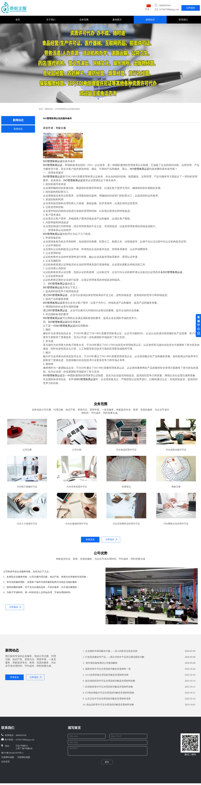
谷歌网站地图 (23, 757)
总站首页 (5, 761)
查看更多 (90, 539)
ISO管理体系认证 (52, 161)
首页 (17, 19)
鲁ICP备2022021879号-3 (12, 753)
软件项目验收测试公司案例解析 (100, 663)
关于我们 (50, 19)
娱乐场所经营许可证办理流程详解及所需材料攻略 (109, 681)
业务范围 (84, 19)
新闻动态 (150, 19)
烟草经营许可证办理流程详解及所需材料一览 (107, 669)
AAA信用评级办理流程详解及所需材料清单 (106, 675)
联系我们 (183, 19)
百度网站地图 (7, 757)
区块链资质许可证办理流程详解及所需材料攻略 (108, 687)
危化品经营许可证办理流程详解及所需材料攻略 (108, 705)
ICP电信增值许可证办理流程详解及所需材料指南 (108, 693)
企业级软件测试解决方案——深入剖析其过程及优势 (110, 651)
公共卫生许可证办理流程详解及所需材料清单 (107, 699)
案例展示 (117, 19)
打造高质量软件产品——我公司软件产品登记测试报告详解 (113, 657)
